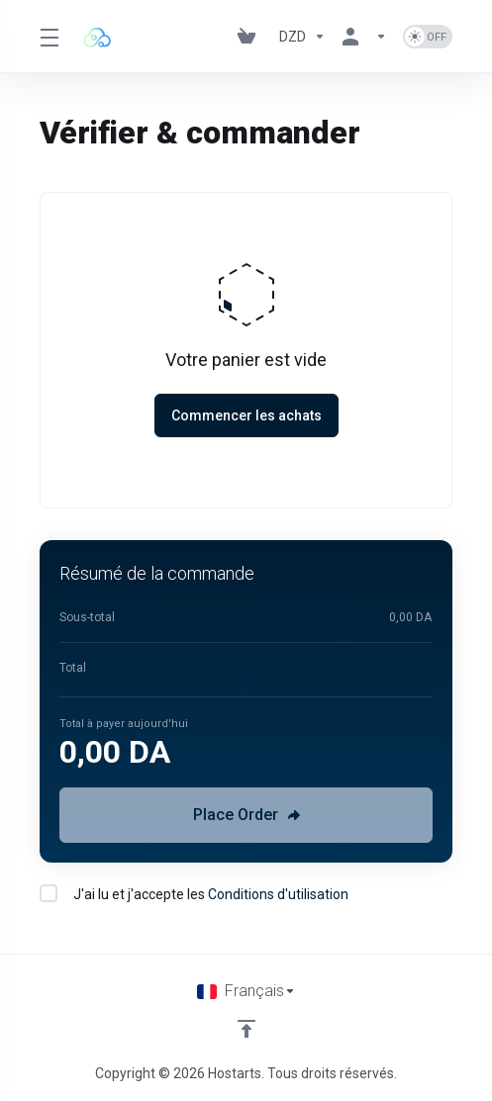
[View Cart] (250, 36)
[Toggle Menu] (48, 36)
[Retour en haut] (246, 1029)
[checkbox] (48, 893)
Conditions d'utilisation (278, 894)
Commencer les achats (246, 415)
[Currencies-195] (302, 36)
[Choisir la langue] (246, 991)
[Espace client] (364, 36)
